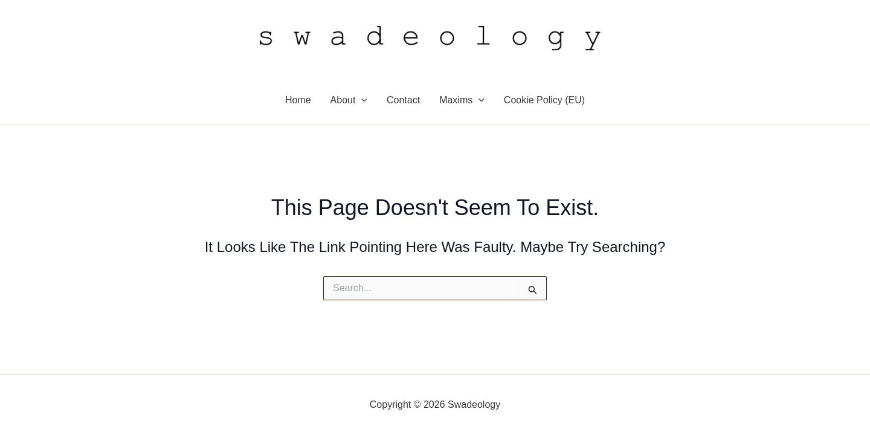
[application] (361, 100)
